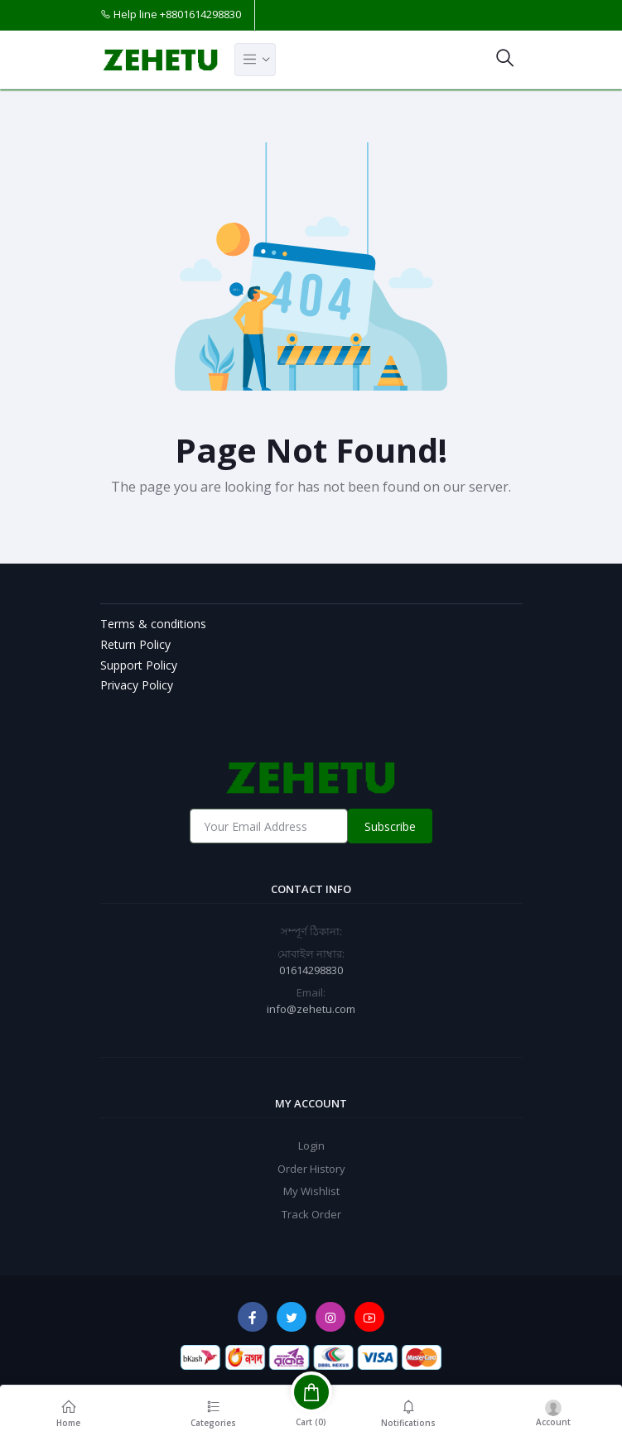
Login (311, 1145)
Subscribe (390, 826)
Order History (311, 1168)
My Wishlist (311, 1191)
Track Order (311, 1214)
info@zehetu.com (311, 1008)
